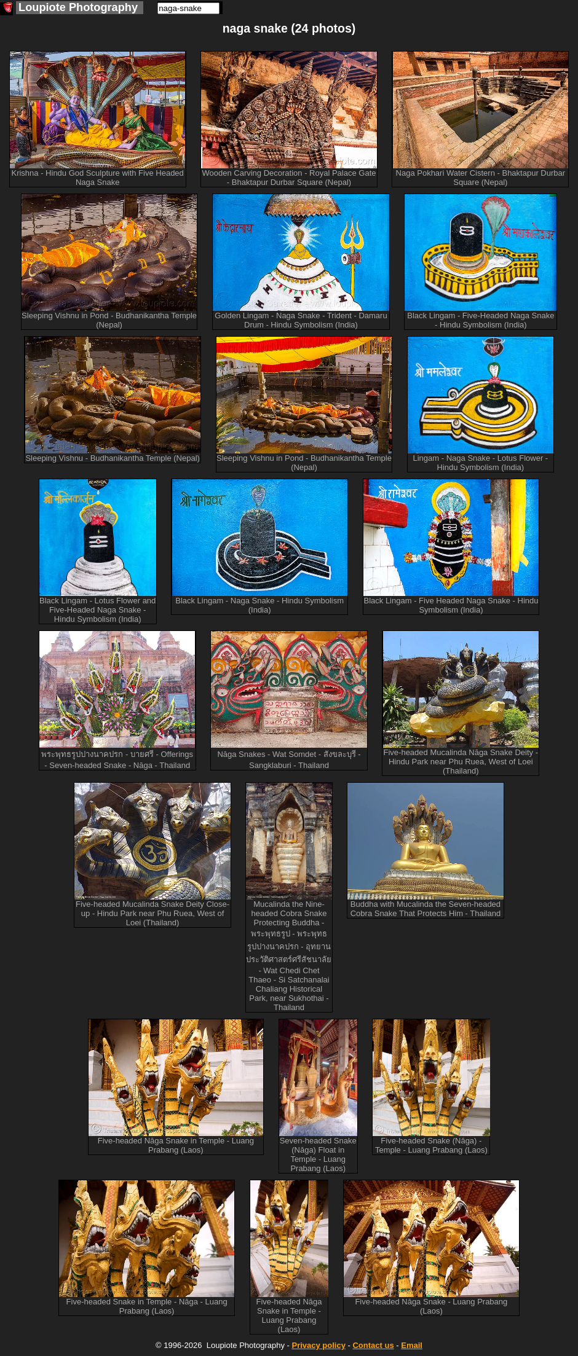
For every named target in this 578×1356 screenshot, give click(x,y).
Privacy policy (318, 1345)
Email (411, 1345)
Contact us (373, 1345)
